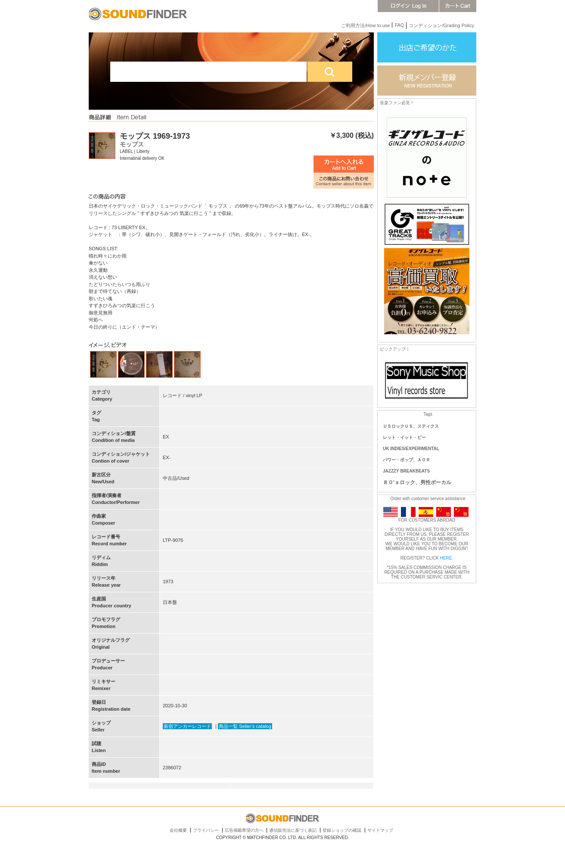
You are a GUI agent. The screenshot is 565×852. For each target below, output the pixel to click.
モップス (132, 144)
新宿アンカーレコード (187, 726)
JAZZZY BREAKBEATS (406, 471)
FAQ (399, 25)
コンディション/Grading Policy (441, 25)
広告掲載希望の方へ (244, 830)
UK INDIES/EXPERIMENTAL (411, 448)
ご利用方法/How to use (365, 25)
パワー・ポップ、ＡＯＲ (406, 459)
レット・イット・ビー (404, 437)
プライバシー (206, 830)
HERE (446, 558)
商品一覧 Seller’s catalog (245, 726)
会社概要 (178, 830)
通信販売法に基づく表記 (293, 830)
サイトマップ (380, 830)
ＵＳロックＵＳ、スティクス (411, 426)
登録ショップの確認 (342, 830)
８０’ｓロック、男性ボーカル (417, 482)
